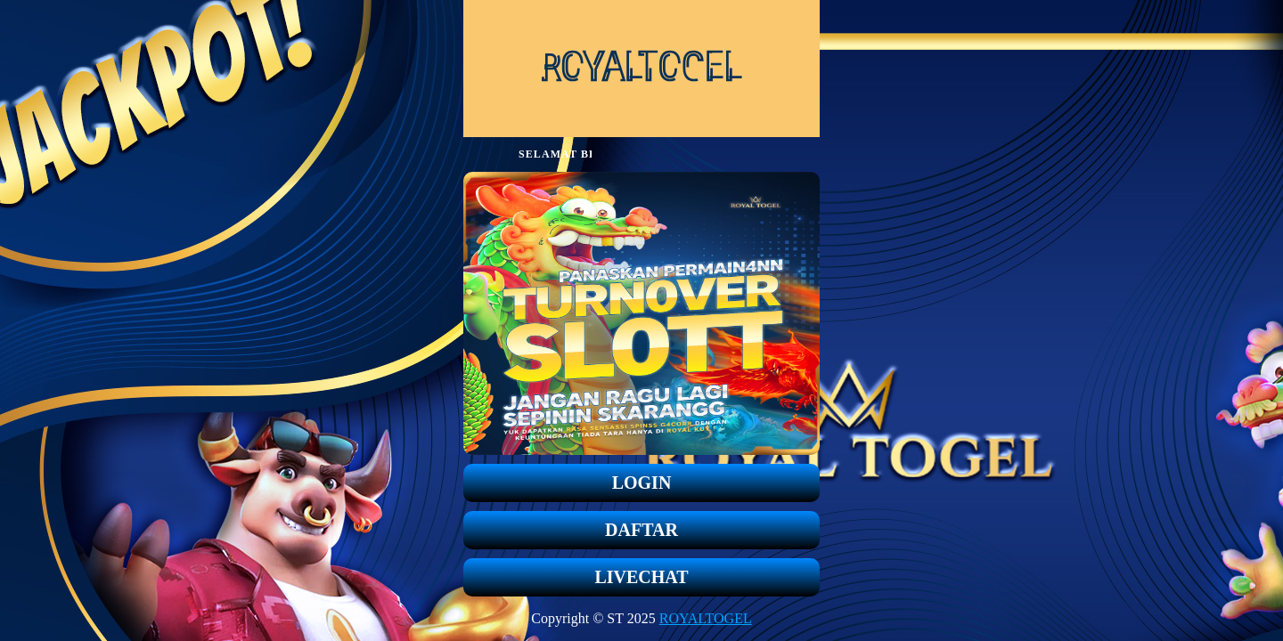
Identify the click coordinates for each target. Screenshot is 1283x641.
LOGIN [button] (642, 482)
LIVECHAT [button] (641, 577)
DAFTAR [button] (641, 530)
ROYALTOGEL (705, 618)
